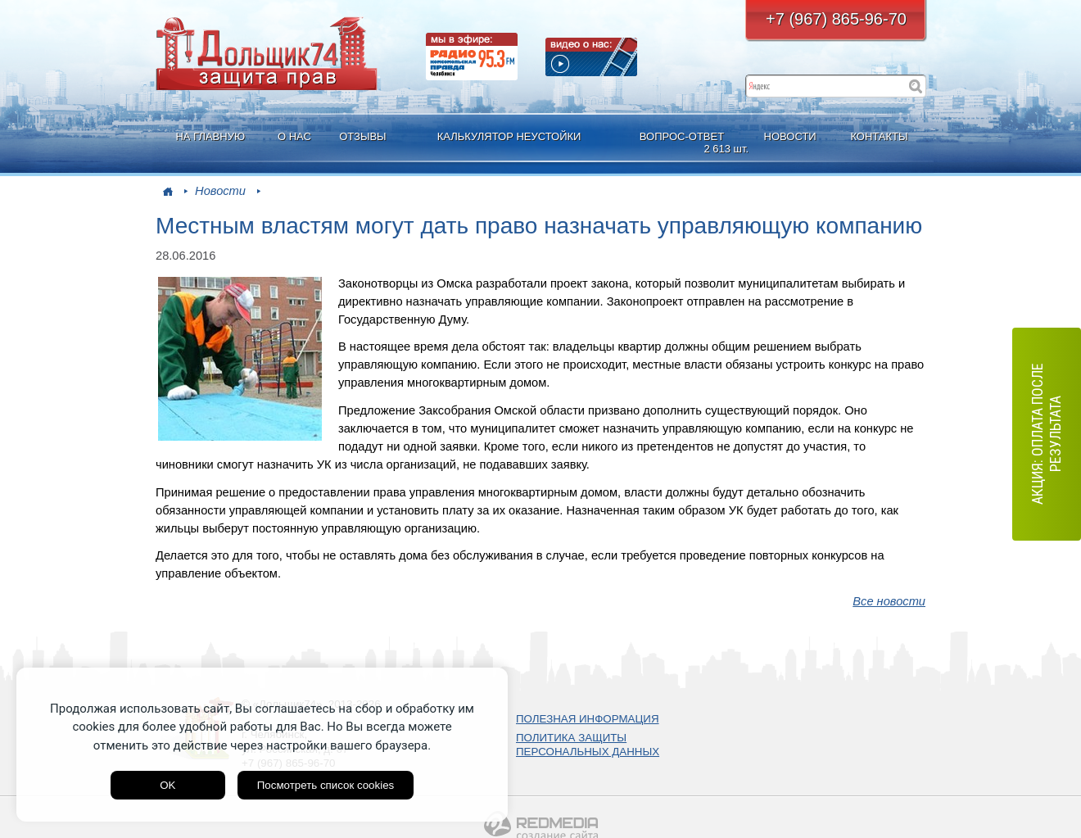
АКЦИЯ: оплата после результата (1046, 434)
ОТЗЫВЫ (362, 136)
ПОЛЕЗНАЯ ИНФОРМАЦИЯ (587, 719)
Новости (220, 190)
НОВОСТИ (790, 136)
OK (167, 785)
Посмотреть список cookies (325, 785)
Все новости (889, 601)
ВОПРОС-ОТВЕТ (684, 143)
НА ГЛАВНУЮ (210, 136)
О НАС (294, 136)
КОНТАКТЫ (878, 136)
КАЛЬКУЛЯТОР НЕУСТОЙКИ (509, 136)
